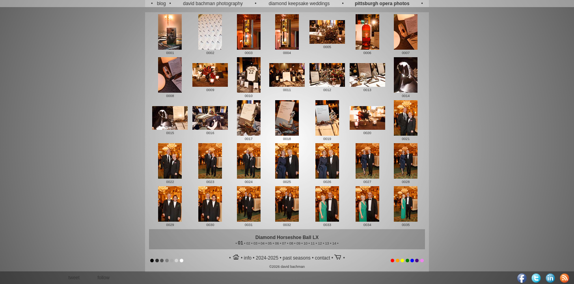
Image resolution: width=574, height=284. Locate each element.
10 (306, 243)
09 (298, 243)
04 (263, 243)
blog (161, 3)
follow (103, 277)
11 (313, 243)
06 (277, 243)
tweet (74, 277)
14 (334, 243)
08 (291, 243)
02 (248, 243)
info (248, 258)
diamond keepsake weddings (299, 3)
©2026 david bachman (287, 267)
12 (320, 243)
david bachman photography (212, 3)
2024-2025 (267, 258)
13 (327, 243)
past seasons (297, 258)
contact (322, 258)
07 (284, 243)
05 (270, 243)
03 (255, 243)
